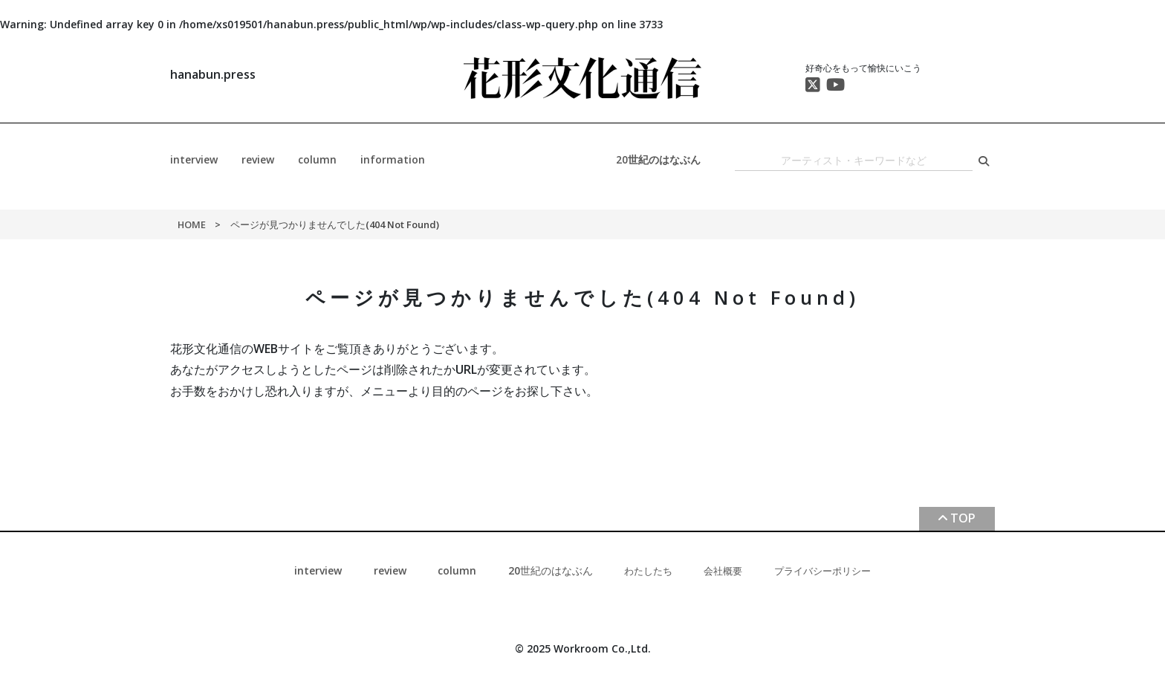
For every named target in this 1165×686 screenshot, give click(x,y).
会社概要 (723, 570)
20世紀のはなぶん (658, 159)
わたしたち (648, 570)
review (257, 159)
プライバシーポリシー (822, 570)
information (392, 159)
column (317, 159)
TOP (963, 518)
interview (194, 159)
